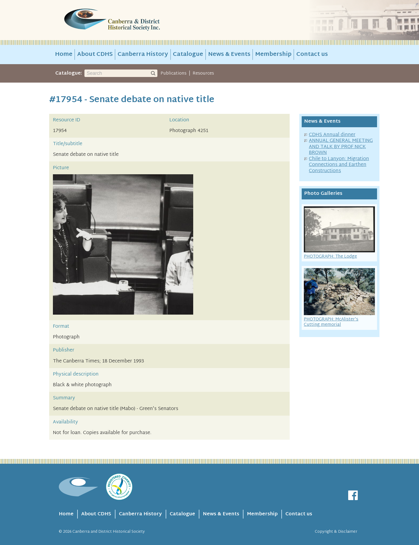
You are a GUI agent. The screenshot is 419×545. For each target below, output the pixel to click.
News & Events (229, 54)
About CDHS (95, 54)
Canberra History (143, 54)
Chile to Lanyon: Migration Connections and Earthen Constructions (339, 164)
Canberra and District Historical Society (108, 531)
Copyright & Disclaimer (336, 531)
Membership (273, 54)
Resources (203, 73)
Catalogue (188, 54)
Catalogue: (68, 73)
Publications (174, 73)
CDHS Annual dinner (332, 134)
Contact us (312, 54)
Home (63, 54)
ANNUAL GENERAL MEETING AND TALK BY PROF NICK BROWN (341, 146)
